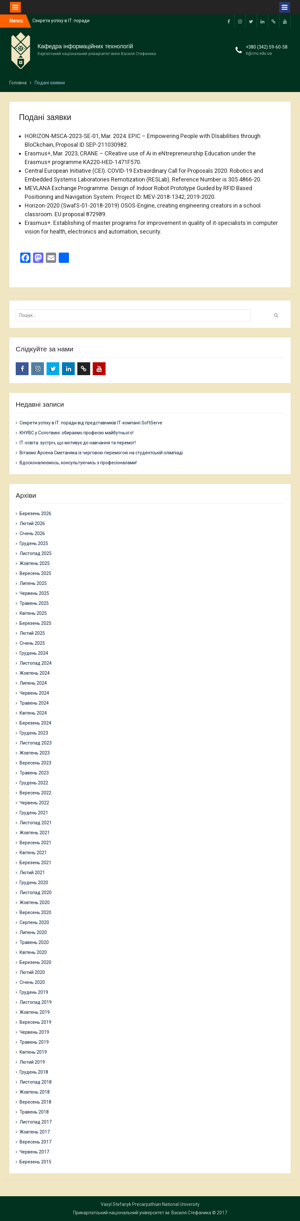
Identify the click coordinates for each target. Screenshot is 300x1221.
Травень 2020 (34, 942)
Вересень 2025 (35, 573)
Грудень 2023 (34, 732)
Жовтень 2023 (35, 752)
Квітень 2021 (33, 852)
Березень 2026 (35, 513)
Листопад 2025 (36, 553)
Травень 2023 (34, 772)
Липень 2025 (33, 583)
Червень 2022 (34, 802)
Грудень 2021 (34, 812)
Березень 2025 (35, 623)
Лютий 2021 (32, 872)
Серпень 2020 (34, 922)
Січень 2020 (32, 982)
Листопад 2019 (36, 1002)
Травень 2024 (34, 703)
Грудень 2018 (34, 1072)
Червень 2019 (34, 1032)
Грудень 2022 (34, 782)
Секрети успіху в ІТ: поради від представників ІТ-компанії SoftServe (91, 422)
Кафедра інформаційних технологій (85, 46)
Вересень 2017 (35, 1141)
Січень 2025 (32, 643)
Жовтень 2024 (35, 673)
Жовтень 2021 (35, 832)
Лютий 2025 (32, 633)
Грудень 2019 (34, 992)
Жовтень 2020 (35, 902)
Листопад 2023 (36, 742)
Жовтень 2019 (35, 1012)
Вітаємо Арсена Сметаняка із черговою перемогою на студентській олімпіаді (101, 452)
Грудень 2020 (34, 882)
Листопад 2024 (36, 663)
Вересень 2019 (35, 1022)
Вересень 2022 (35, 792)
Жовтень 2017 (35, 1131)
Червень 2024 (34, 693)
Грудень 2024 (34, 653)
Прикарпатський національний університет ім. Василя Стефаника (142, 1212)
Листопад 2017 (36, 1121)
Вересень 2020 (35, 912)
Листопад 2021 (36, 822)
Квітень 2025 (33, 613)
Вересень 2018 (35, 1102)
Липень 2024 (33, 683)
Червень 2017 (34, 1151)
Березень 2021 (35, 862)
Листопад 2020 (36, 892)
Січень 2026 (32, 533)
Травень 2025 (34, 603)
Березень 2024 (35, 723)
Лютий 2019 (32, 1062)
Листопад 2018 (36, 1082)
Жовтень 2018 (35, 1092)
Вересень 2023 (35, 762)
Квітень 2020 (33, 952)
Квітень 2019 (33, 1052)
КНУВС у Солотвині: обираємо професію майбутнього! (76, 432)
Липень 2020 (33, 932)
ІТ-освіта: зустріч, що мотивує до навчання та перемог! (78, 442)
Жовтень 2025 (35, 563)
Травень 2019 (34, 1042)
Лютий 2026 (32, 523)
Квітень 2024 (33, 713)
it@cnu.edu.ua (259, 53)
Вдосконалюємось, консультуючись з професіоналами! (78, 462)
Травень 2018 (34, 1112)
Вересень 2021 (35, 842)
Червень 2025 (34, 593)
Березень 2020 (35, 962)
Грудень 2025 (34, 543)
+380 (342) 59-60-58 (266, 47)
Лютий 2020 (32, 972)
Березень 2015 (35, 1161)
